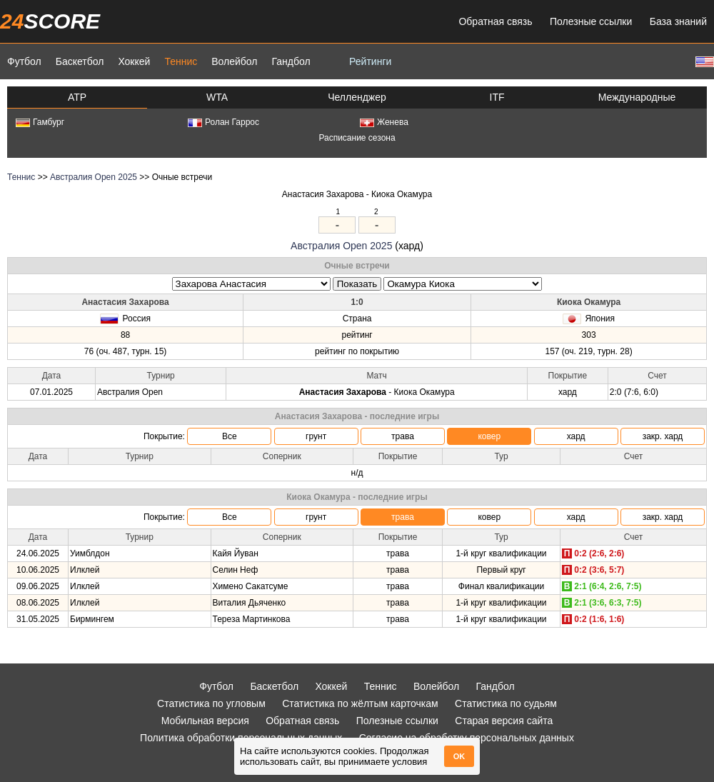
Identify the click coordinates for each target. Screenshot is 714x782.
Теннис (180, 61)
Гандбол (290, 61)
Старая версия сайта (504, 720)
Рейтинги (370, 61)
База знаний (678, 21)
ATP (77, 97)
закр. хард (663, 436)
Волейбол (234, 61)
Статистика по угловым (211, 703)
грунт (316, 436)
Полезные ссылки (591, 21)
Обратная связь (495, 21)
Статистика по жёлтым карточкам (360, 703)
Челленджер (357, 97)
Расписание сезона (356, 138)
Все (229, 436)
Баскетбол (80, 61)
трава (402, 436)
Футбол (24, 61)
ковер (489, 436)
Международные (637, 97)
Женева (384, 122)
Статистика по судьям (506, 703)
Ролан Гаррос (223, 122)
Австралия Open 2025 (93, 177)
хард (576, 436)
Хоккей (134, 61)
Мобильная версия (205, 720)
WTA (217, 97)
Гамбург (40, 122)
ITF (497, 97)
